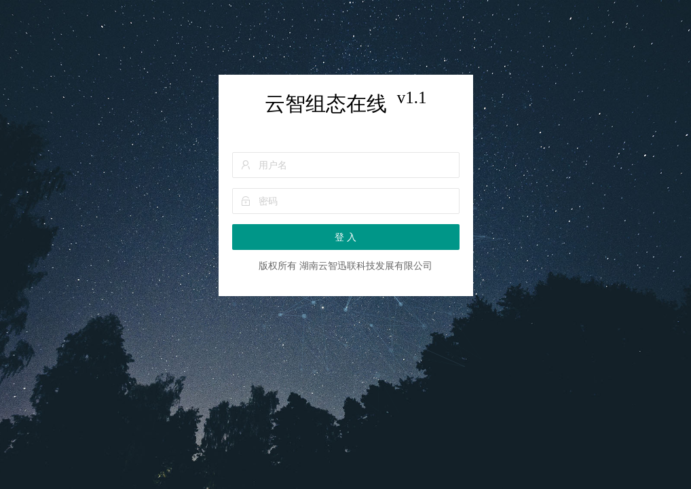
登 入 (345, 237)
